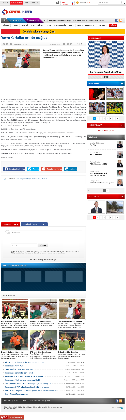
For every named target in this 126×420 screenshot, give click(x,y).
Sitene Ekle (35, 2)
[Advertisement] (79, 18)
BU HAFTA (105, 131)
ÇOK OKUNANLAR (95, 125)
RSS (48, 400)
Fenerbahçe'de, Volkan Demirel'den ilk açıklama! (24, 376)
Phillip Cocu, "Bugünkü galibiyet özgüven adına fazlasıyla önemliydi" (31, 391)
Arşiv (26, 2)
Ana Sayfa (5, 2)
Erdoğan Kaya (103, 182)
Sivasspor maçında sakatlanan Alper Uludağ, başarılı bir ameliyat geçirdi (43, 323)
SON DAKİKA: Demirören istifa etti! (19, 369)
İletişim (24, 400)
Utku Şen (44, 179)
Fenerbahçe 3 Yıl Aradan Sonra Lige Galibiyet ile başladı (27, 387)
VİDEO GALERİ (93, 197)
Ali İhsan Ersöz (103, 154)
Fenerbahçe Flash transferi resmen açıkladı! (22, 380)
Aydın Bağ (19, 179)
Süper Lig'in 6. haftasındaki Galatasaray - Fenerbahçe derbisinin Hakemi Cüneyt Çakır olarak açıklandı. (15, 355)
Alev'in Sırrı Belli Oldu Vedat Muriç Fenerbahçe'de (24, 362)
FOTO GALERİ (93, 83)
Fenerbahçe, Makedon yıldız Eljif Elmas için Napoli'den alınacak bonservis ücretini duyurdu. (72, 355)
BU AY (112, 131)
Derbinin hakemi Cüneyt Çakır (39, 31)
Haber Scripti (115, 408)
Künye (16, 400)
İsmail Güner (36, 179)
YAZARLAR (92, 137)
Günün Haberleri (16, 2)
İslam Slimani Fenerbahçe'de (16, 394)
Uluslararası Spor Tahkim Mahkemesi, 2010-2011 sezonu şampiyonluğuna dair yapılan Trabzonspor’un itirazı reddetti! (43, 355)
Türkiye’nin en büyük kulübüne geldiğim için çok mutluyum (28, 383)
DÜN (99, 131)
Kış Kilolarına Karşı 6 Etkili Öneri (106, 72)
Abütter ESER (103, 173)
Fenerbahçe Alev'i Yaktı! (14, 366)
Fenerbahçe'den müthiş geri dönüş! (19, 373)
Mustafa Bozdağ (103, 163)
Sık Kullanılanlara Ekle (37, 400)
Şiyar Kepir (27, 179)
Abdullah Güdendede (103, 144)
